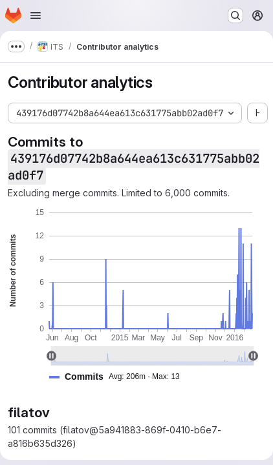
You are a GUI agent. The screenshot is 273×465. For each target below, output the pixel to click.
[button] (119, 377)
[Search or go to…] (235, 15)
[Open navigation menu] (35, 15)
